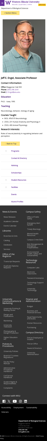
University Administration (33, 353)
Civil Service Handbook (8, 377)
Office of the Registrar (8, 255)
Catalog (7, 240)
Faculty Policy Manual (9, 363)
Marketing (8, 321)
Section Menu (10, 13)
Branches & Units (10, 236)
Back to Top (10, 144)
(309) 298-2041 (13, 89)
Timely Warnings (34, 229)
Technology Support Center (35, 283)
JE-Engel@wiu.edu (13, 92)
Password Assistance (35, 278)
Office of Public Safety (33, 218)
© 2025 (2, 436)
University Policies (11, 351)
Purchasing (31, 327)
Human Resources (34, 323)
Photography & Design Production (11, 332)
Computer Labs (33, 267)
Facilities (14, 187)
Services (7, 249)
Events (14, 194)
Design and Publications (8, 315)
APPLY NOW (42, 5)
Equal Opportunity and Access (34, 318)
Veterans (5, 412)
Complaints (8, 388)
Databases (8, 245)
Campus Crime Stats (35, 239)
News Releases (10, 217)
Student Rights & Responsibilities (10, 383)
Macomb (14, 4)
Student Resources (18, 180)
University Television (8, 326)
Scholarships (16, 173)
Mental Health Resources (32, 234)
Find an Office (32, 344)
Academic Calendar (11, 221)
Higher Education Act (10, 338)
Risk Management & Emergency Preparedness (35, 246)
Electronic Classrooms (31, 273)
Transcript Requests (12, 261)
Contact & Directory (19, 158)
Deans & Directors (34, 348)
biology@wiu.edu (23, 432)
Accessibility (6, 407)
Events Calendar (10, 226)
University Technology (32, 289)
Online (30, 4)
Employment (19, 407)
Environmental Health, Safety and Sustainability (34, 254)
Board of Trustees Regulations (11, 356)
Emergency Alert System (33, 224)
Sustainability (31, 407)
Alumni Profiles (17, 202)
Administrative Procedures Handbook (9, 370)
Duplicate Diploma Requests (11, 267)
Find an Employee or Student (35, 339)
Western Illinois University (25, 1)
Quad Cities (22, 4)
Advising (14, 165)
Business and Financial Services (34, 312)
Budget (30, 306)
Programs (15, 151)
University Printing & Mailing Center (12, 309)
